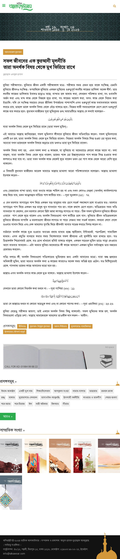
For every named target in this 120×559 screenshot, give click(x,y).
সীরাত (66, 403)
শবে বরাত (5, 403)
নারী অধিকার (42, 403)
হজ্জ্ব (3, 397)
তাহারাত (93, 391)
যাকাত (12, 397)
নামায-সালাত (79, 391)
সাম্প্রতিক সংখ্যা (12, 430)
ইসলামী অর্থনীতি (71, 397)
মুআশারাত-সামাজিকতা (81, 326)
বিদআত (55, 403)
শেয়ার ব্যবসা (111, 397)
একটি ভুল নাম (25, 391)
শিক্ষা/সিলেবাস (43, 391)
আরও (7, 416)
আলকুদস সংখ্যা (61, 391)
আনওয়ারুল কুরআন (13, 52)
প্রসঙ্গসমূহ (8, 381)
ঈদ (30, 403)
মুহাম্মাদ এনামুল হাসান (12, 74)
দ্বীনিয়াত (22, 326)
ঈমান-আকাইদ (8, 391)
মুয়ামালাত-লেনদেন (28, 397)
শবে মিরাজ (20, 403)
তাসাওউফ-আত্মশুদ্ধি (50, 397)
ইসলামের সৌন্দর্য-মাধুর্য (15, 331)
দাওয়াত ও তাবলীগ (92, 397)
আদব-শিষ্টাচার (60, 326)
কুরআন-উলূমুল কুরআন (40, 326)
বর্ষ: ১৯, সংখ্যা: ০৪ (60, 27)
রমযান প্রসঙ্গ (107, 391)
